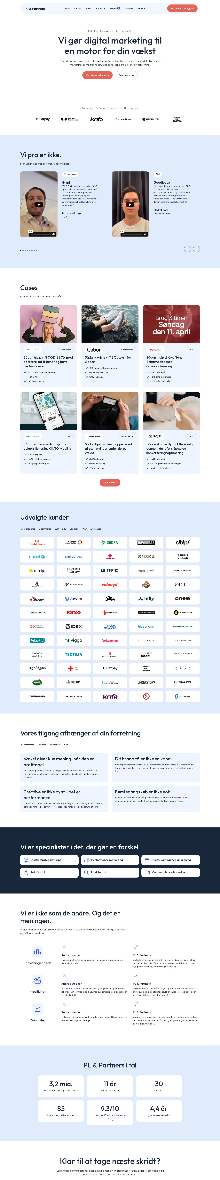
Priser (88, 8)
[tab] (28, 528)
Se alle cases (110, 482)
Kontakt (142, 8)
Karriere (129, 8)
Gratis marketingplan (182, 8)
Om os (77, 8)
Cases (67, 8)
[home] (35, 8)
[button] (101, 8)
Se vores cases (126, 75)
